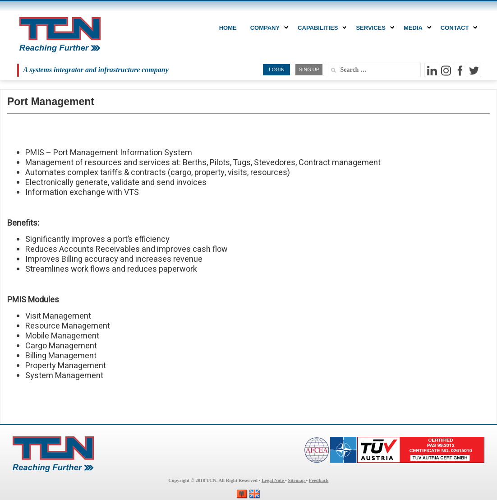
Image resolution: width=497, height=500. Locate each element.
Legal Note (273, 480)
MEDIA (415, 27)
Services (373, 27)
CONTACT (457, 27)
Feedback (319, 480)
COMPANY (267, 27)
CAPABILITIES (320, 27)
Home (228, 27)
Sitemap (297, 480)
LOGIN (276, 69)
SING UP (309, 69)
